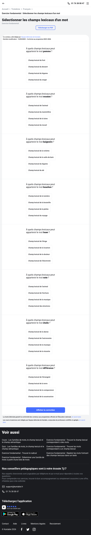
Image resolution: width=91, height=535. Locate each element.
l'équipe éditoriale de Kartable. (31, 37)
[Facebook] (21, 529)
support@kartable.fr (14, 486)
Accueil (5, 9)
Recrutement (55, 524)
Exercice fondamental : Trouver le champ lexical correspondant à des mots (67, 441)
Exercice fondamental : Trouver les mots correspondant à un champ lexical (64, 447)
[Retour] (4, 3)
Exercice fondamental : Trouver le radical (19, 453)
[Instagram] (34, 529)
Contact (5, 524)
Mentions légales (38, 524)
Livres (23, 524)
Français (27, 9)
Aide (15, 524)
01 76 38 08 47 (77, 3)
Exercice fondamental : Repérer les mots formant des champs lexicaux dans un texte (67, 454)
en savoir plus (76, 417)
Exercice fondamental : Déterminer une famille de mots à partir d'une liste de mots (23, 458)
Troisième (15, 9)
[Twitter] (27, 529)
